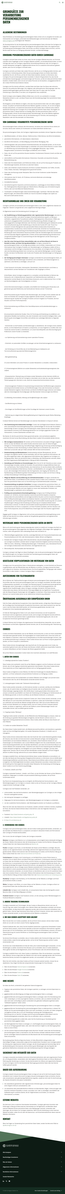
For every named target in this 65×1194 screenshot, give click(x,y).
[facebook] (9, 1181)
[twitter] (6, 1181)
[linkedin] (3, 1181)
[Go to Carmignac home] (7, 2)
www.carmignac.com (9, 41)
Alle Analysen (7, 1152)
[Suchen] (60, 2)
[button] (32, 1152)
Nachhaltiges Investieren (10, 1157)
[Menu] (62, 2)
